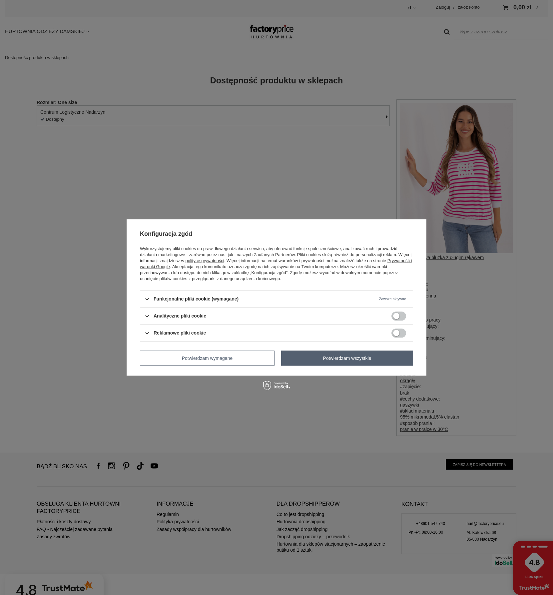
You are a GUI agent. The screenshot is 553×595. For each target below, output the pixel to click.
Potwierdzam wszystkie (347, 358)
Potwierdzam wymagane (207, 358)
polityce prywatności (205, 260)
